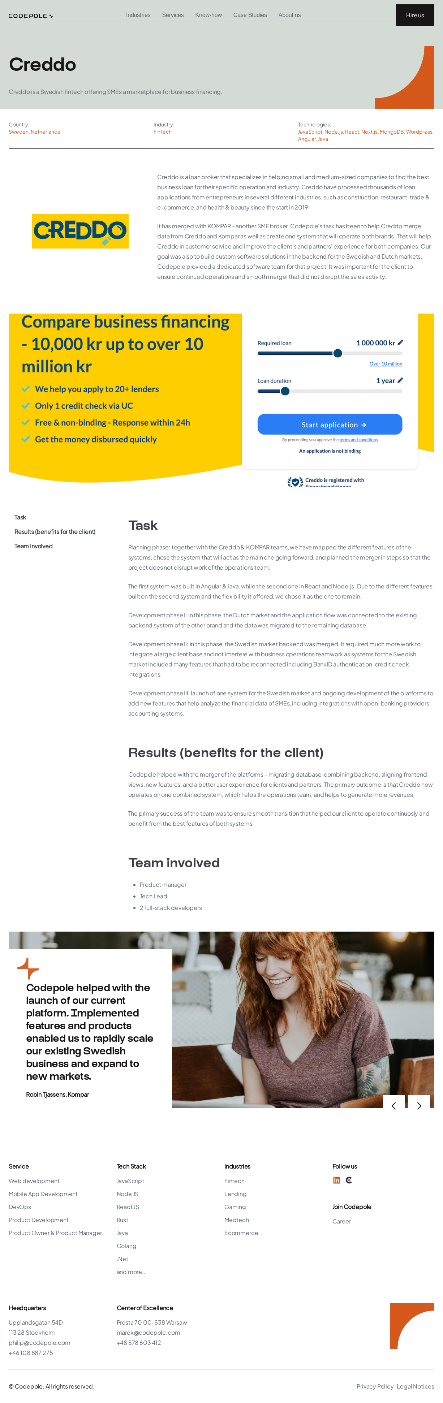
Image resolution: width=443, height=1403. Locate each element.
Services (173, 15)
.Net (122, 1258)
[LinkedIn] (336, 1180)
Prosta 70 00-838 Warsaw (152, 1322)
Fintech (234, 1180)
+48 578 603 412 (139, 1342)
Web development (34, 1180)
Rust (122, 1219)
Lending (235, 1193)
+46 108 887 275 (31, 1352)
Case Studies (250, 15)
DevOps (20, 1206)
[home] (31, 15)
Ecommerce (241, 1232)
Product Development (39, 1219)
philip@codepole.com (39, 1342)
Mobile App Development (43, 1193)
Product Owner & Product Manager (55, 1232)
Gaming (235, 1206)
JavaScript (130, 1180)
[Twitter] (349, 1180)
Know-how (208, 15)
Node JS (128, 1193)
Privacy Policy (375, 1386)
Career (341, 1221)
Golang (127, 1245)
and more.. (131, 1271)
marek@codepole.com (148, 1332)
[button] (138, 15)
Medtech (236, 1219)
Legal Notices (415, 1386)
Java (122, 1232)
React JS (128, 1206)
